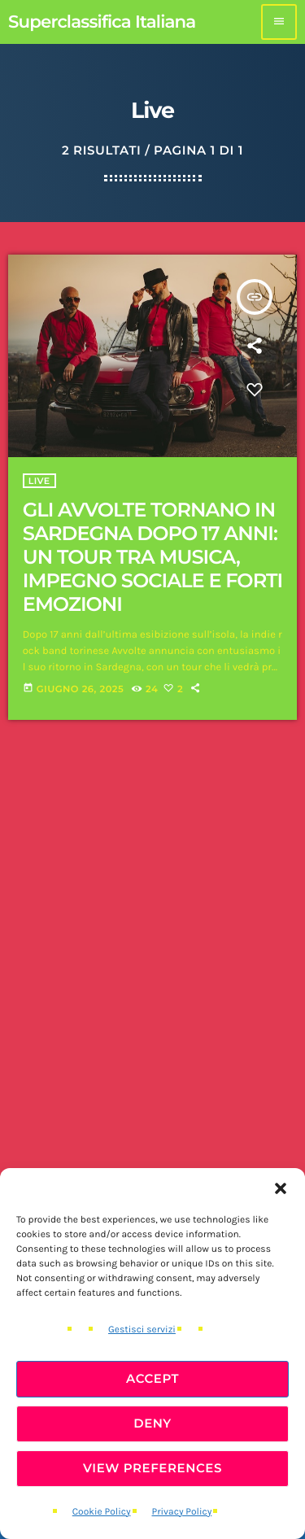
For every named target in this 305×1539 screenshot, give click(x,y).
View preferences (152, 1468)
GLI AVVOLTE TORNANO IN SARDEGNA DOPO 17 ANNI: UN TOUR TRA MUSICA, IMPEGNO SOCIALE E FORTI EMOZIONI (152, 557)
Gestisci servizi (142, 1330)
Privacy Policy (182, 1512)
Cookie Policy (101, 1512)
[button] (280, 1188)
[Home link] (101, 22)
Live (39, 480)
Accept (152, 1378)
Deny (152, 1423)
